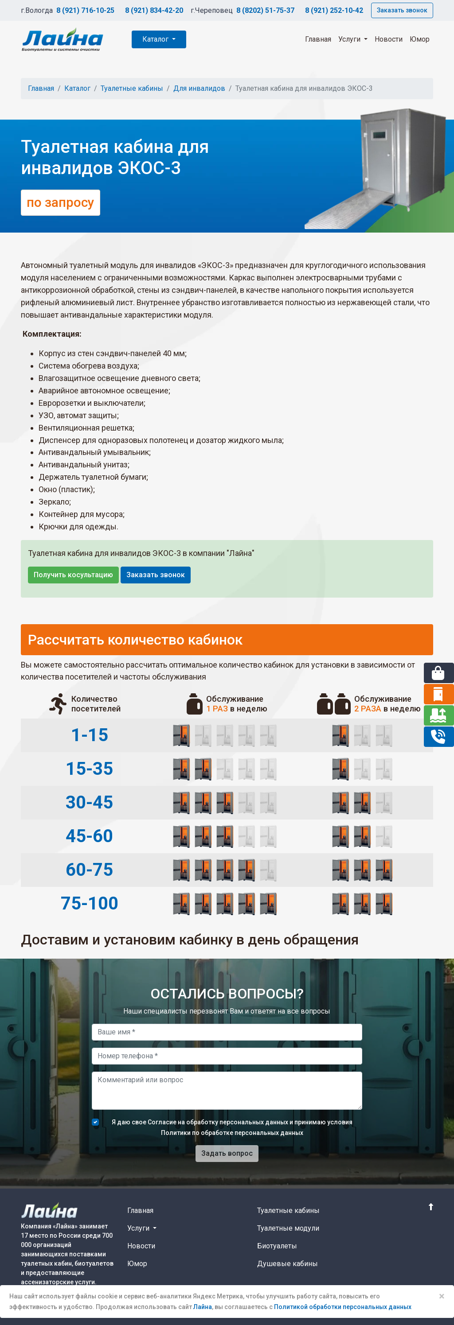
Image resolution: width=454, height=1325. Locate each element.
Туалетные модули (288, 1228)
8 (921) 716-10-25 (85, 10)
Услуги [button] (350, 39)
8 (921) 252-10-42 (334, 10)
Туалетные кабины (132, 88)
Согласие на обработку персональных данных (218, 1122)
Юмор (420, 39)
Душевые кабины (287, 1263)
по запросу (60, 202)
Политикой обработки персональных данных (342, 1306)
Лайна (202, 1306)
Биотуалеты (277, 1246)
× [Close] (442, 1296)
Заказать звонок (402, 10)
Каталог (156, 39)
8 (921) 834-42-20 (154, 10)
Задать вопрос (227, 1153)
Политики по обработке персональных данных (232, 1132)
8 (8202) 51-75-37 (265, 10)
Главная (318, 39)
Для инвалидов (199, 88)
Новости (389, 39)
